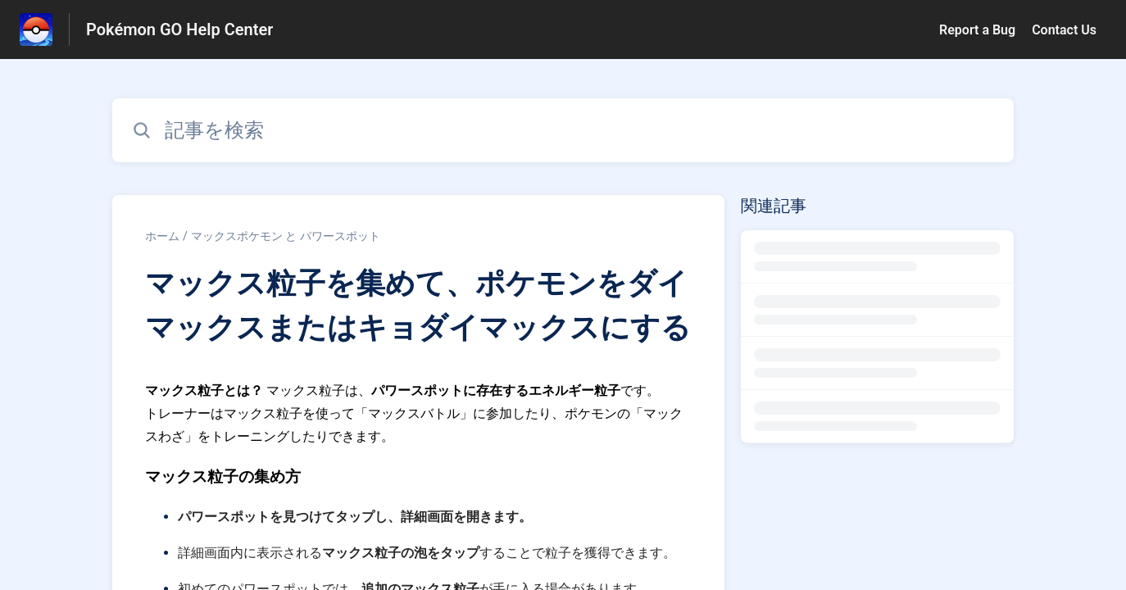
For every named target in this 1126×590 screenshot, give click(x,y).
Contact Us (1064, 30)
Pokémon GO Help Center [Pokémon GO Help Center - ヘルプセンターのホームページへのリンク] (179, 29)
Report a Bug (977, 30)
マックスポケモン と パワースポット (285, 236)
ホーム (162, 236)
